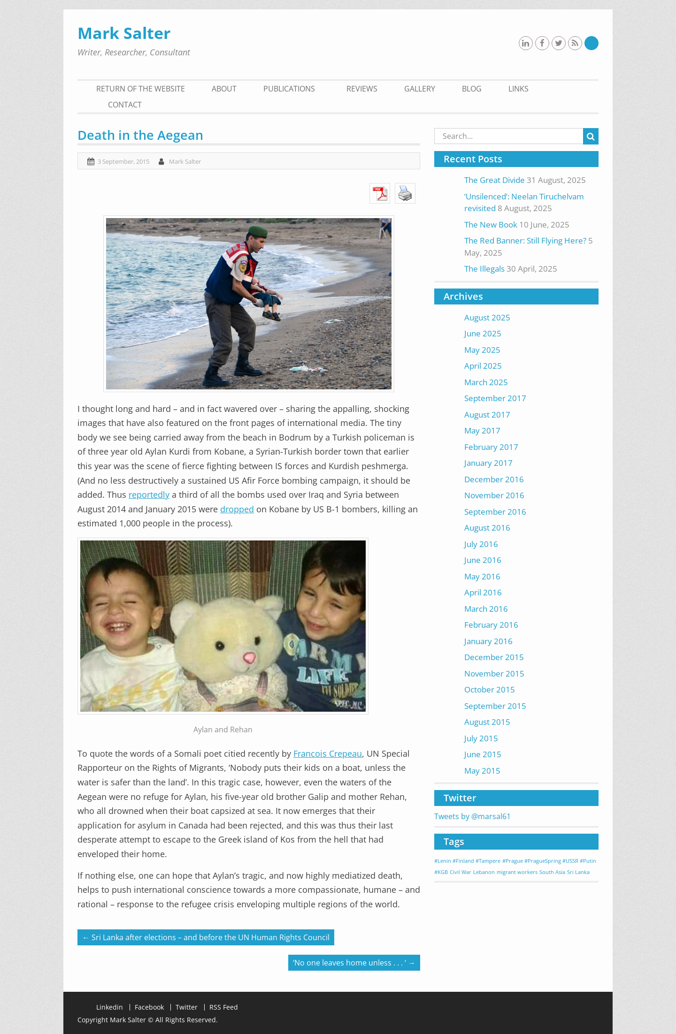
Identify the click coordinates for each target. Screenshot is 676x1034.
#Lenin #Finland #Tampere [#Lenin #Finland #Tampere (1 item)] (467, 861)
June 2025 (482, 333)
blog (472, 89)
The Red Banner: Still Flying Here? (525, 240)
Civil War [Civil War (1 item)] (460, 872)
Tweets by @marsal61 (472, 816)
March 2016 (486, 608)
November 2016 (494, 495)
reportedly (149, 494)
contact (125, 104)
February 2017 (491, 446)
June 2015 (482, 754)
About (224, 89)
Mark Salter (123, 33)
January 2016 (488, 641)
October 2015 (489, 689)
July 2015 (481, 738)
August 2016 (487, 527)
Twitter (187, 1007)
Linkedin (109, 1007)
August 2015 (487, 721)
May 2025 (482, 349)
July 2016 (481, 544)
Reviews (361, 89)
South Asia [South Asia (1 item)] (552, 872)
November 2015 (494, 673)
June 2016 (482, 560)
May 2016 (482, 576)
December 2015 (494, 657)
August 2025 (487, 317)
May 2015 (482, 770)
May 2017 (482, 430)
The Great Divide (494, 180)
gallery (419, 89)
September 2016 (495, 511)
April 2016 (483, 592)
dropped (237, 509)
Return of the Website (140, 89)
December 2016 (494, 479)
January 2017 (488, 462)
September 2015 (495, 705)
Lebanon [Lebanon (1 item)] (484, 872)
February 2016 (491, 624)
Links (518, 89)
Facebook (149, 1007)
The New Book (490, 224)
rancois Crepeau (330, 753)
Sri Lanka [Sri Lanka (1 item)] (578, 872)
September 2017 (495, 398)
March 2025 (486, 382)
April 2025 (483, 365)
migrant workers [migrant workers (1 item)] (517, 872)
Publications (289, 89)
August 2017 (487, 414)
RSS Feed (223, 1007)
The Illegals (484, 268)
